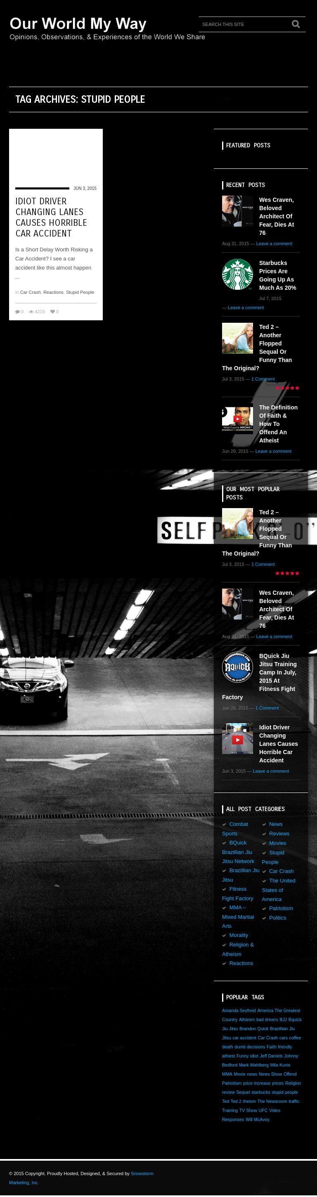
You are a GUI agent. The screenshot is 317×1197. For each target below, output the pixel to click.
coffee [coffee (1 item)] (295, 1037)
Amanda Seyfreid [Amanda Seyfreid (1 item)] (239, 1010)
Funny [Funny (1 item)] (243, 1055)
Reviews (279, 833)
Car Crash (30, 292)
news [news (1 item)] (252, 1074)
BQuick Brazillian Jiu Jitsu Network (238, 852)
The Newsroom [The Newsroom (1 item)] (272, 1101)
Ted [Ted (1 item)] (225, 1101)
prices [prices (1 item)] (278, 1083)
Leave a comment (274, 243)
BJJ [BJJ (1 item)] (283, 1019)
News (276, 824)
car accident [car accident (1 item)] (244, 1037)
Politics (277, 918)
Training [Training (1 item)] (230, 1110)
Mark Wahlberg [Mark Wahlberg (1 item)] (254, 1064)
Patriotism (281, 908)
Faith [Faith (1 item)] (272, 1046)
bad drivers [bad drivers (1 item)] (267, 1019)
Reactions (53, 292)
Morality (238, 935)
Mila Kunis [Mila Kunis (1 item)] (280, 1064)
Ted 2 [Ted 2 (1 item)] (236, 1101)
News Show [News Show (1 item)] (270, 1074)
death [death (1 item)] (227, 1046)
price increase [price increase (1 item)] (256, 1083)
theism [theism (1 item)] (249, 1101)
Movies (277, 843)
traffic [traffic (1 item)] (294, 1101)
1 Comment (263, 378)
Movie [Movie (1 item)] (240, 1074)
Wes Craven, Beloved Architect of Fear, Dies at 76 (276, 216)
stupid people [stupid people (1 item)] (285, 1092)
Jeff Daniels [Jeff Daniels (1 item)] (271, 1055)
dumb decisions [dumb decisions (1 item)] (249, 1046)
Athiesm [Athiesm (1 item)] (247, 1019)
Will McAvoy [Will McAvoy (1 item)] (258, 1119)
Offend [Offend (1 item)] (290, 1074)
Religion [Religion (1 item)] (293, 1083)
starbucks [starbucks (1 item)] (260, 1092)
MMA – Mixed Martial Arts (238, 916)
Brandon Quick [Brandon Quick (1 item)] (254, 1028)
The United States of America (279, 890)
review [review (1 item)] (228, 1092)
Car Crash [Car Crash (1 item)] (268, 1037)
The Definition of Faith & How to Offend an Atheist (278, 424)
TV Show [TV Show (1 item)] (248, 1110)
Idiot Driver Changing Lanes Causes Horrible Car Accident (51, 217)
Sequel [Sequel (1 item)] (243, 1092)
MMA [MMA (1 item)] (227, 1074)
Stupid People (80, 292)
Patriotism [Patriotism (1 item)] (231, 1083)
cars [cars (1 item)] (283, 1037)
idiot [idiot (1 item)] (254, 1055)
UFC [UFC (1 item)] (263, 1110)
